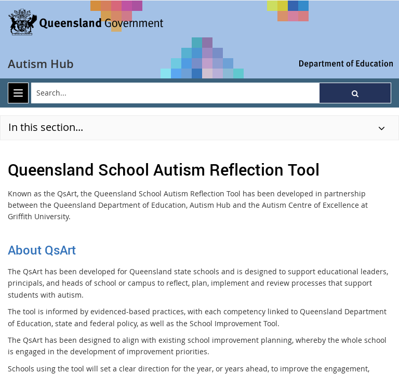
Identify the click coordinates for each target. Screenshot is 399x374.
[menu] (18, 93)
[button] (355, 93)
